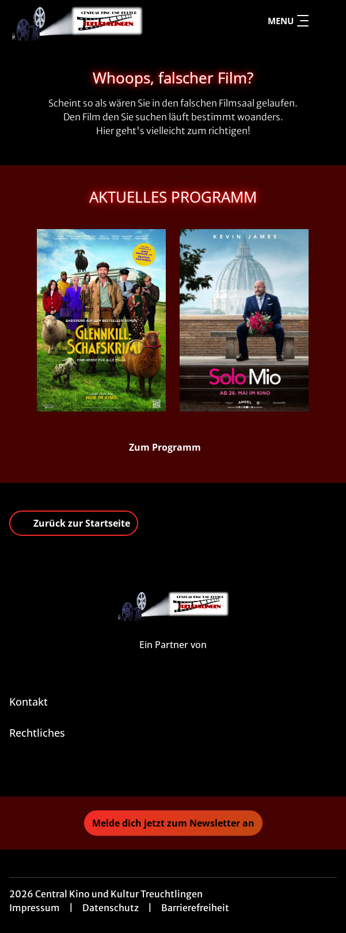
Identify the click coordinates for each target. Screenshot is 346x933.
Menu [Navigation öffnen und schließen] (288, 20)
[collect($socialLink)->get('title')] (173, 771)
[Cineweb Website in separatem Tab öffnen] (173, 657)
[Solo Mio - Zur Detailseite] (244, 320)
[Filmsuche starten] (325, 20)
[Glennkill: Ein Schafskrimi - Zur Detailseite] (101, 320)
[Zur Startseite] (89, 20)
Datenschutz (110, 907)
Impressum (34, 907)
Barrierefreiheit (195, 907)
